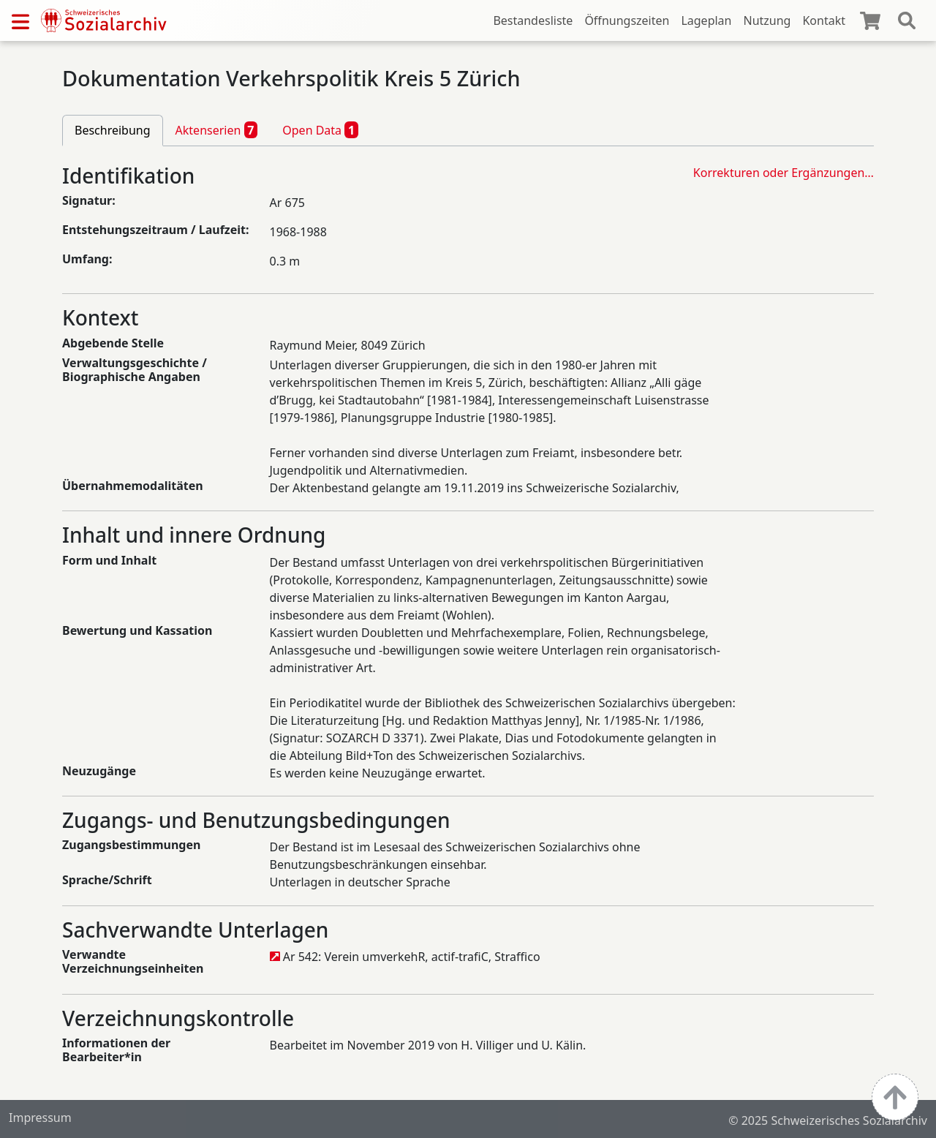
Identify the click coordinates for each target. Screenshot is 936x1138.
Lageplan (706, 20)
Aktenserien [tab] (217, 129)
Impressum (40, 1117)
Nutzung (766, 20)
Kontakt (823, 20)
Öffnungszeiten (626, 20)
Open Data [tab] (320, 129)
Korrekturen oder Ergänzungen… (783, 173)
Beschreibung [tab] (113, 130)
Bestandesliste (533, 20)
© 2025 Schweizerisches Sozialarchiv (827, 1120)
